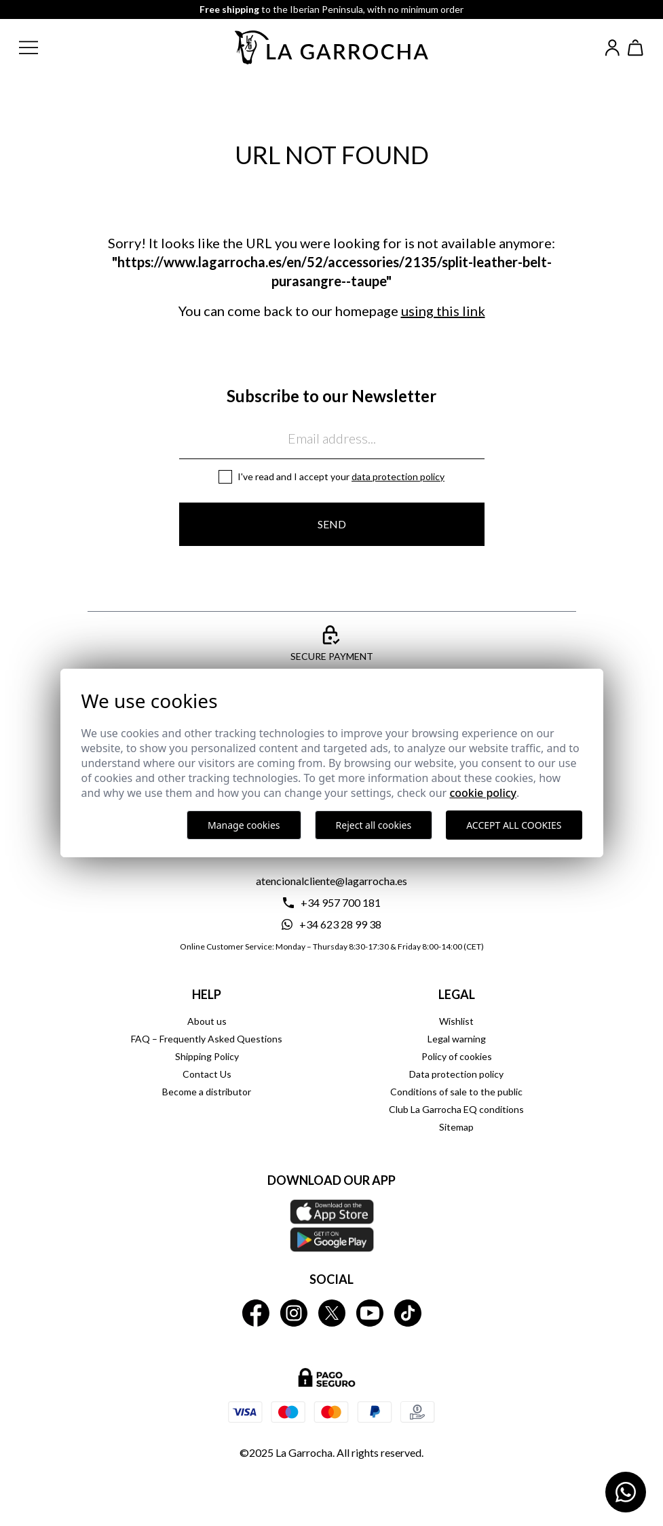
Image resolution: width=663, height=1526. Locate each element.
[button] (39, 47)
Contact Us (207, 1074)
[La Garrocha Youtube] (369, 1313)
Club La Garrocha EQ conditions (456, 1109)
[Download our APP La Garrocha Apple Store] (332, 1225)
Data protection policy (398, 476)
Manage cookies (244, 825)
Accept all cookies (513, 825)
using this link (443, 310)
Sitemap (456, 1127)
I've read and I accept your (341, 476)
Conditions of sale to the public (456, 1091)
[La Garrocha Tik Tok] (407, 1313)
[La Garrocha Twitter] (331, 1313)
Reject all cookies (374, 825)
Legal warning (457, 1038)
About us (207, 1021)
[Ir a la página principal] (332, 47)
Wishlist (456, 1021)
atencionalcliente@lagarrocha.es (331, 880)
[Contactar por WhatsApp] (625, 1492)
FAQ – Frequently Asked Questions (206, 1038)
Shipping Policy (207, 1056)
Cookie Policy (482, 792)
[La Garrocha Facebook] (255, 1313)
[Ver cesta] (636, 47)
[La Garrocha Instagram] (293, 1313)
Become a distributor (206, 1091)
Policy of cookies (456, 1056)
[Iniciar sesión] (612, 47)
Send (332, 523)
